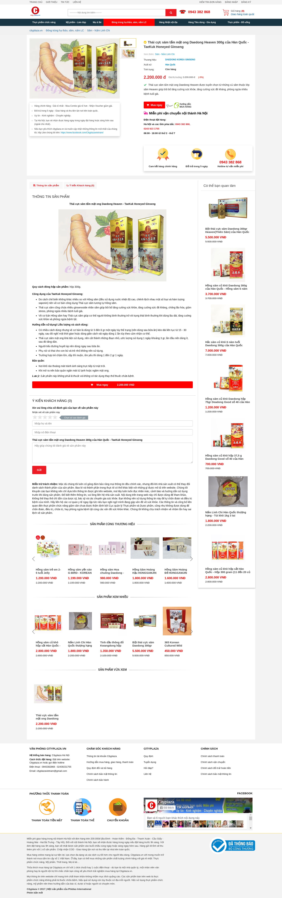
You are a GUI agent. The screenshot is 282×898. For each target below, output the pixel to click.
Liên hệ (77, 2)
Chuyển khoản (118, 821)
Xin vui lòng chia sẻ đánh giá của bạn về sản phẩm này (65, 409)
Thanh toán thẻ (82, 821)
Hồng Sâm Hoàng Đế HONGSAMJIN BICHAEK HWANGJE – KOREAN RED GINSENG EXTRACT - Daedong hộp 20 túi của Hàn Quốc (177, 572)
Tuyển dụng (150, 763)
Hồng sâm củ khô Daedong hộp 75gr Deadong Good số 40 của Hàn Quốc (227, 400)
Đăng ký (246, 2)
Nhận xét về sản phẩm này (46, 413)
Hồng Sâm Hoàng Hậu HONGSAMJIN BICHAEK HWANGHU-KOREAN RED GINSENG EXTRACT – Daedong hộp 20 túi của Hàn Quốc (144, 572)
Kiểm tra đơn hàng (210, 2)
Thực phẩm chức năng (44, 22)
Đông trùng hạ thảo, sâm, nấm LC (129, 22)
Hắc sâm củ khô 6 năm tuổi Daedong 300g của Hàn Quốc (224, 343)
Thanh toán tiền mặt (46, 821)
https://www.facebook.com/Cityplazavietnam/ (82, 132)
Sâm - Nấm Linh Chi (164, 54)
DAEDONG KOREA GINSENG (180, 59)
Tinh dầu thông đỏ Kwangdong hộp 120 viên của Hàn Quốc (112, 645)
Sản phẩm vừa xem (112, 670)
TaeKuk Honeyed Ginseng (139, 205)
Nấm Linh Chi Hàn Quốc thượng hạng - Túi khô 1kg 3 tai (80, 645)
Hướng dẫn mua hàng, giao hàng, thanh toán (110, 763)
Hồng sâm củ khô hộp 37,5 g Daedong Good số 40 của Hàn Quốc (224, 457)
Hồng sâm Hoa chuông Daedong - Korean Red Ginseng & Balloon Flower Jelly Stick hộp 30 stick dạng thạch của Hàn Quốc (112, 572)
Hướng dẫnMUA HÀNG (185, 105)
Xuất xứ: (148, 64)
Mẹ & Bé (97, 22)
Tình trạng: (149, 69)
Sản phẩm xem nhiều (112, 598)
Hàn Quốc (170, 64)
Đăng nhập (231, 2)
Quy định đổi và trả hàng (99, 769)
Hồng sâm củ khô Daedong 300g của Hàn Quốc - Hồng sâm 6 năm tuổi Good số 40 (226, 287)
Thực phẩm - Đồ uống (239, 22)
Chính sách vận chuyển (213, 763)
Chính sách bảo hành (98, 781)
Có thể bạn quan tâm (220, 186)
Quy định (148, 757)
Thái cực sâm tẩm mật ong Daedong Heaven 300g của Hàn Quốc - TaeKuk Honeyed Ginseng (87, 441)
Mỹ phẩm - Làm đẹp (76, 22)
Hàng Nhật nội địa (168, 22)
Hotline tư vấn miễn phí (230, 166)
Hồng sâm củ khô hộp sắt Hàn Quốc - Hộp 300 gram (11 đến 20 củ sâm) (48, 645)
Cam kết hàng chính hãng (163, 166)
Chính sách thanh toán (212, 757)
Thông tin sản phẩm (46, 186)
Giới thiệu (51, 2)
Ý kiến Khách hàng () (82, 186)
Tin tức (65, 2)
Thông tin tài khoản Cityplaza (102, 757)
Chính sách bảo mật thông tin (102, 775)
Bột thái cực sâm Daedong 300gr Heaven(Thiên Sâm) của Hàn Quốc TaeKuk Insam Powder (143, 645)
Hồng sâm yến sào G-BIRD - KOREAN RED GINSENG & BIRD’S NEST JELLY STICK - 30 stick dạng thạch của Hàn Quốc (80, 572)
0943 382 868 (199, 12)
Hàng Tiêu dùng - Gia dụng (202, 22)
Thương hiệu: (150, 60)
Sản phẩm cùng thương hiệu (112, 525)
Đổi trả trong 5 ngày (197, 166)
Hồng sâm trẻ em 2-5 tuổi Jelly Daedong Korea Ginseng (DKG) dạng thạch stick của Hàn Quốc (48, 572)
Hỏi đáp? (148, 769)
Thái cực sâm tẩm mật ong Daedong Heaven (95, 205)
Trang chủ (35, 2)
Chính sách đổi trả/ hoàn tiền (216, 769)
